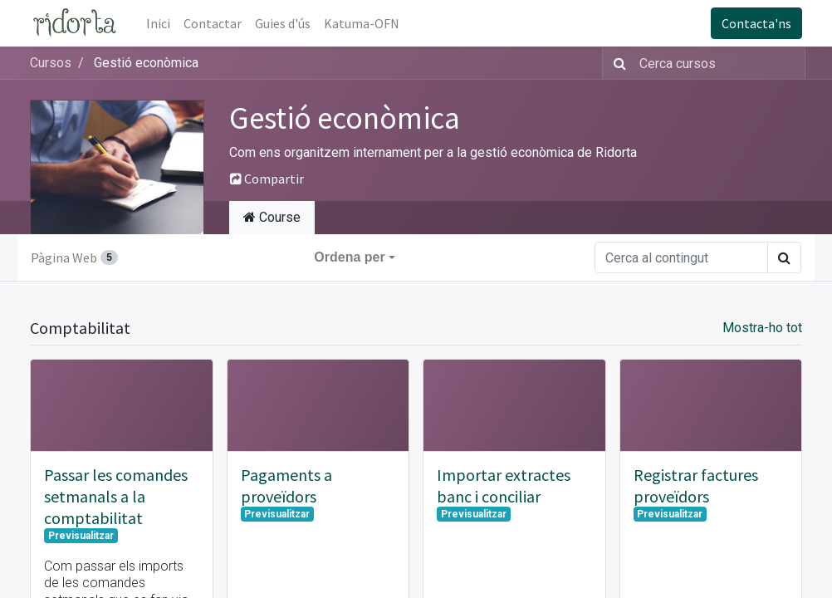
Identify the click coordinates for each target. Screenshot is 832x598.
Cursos (50, 63)
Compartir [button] (267, 178)
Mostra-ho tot (762, 328)
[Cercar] (616, 63)
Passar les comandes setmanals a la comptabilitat (116, 496)
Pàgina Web (74, 257)
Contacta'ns (756, 23)
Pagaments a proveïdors (286, 485)
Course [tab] (272, 217)
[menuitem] (158, 23)
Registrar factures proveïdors (696, 485)
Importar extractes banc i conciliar (503, 485)
